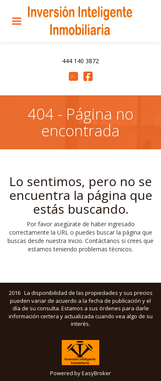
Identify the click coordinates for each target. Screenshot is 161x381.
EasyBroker (96, 373)
